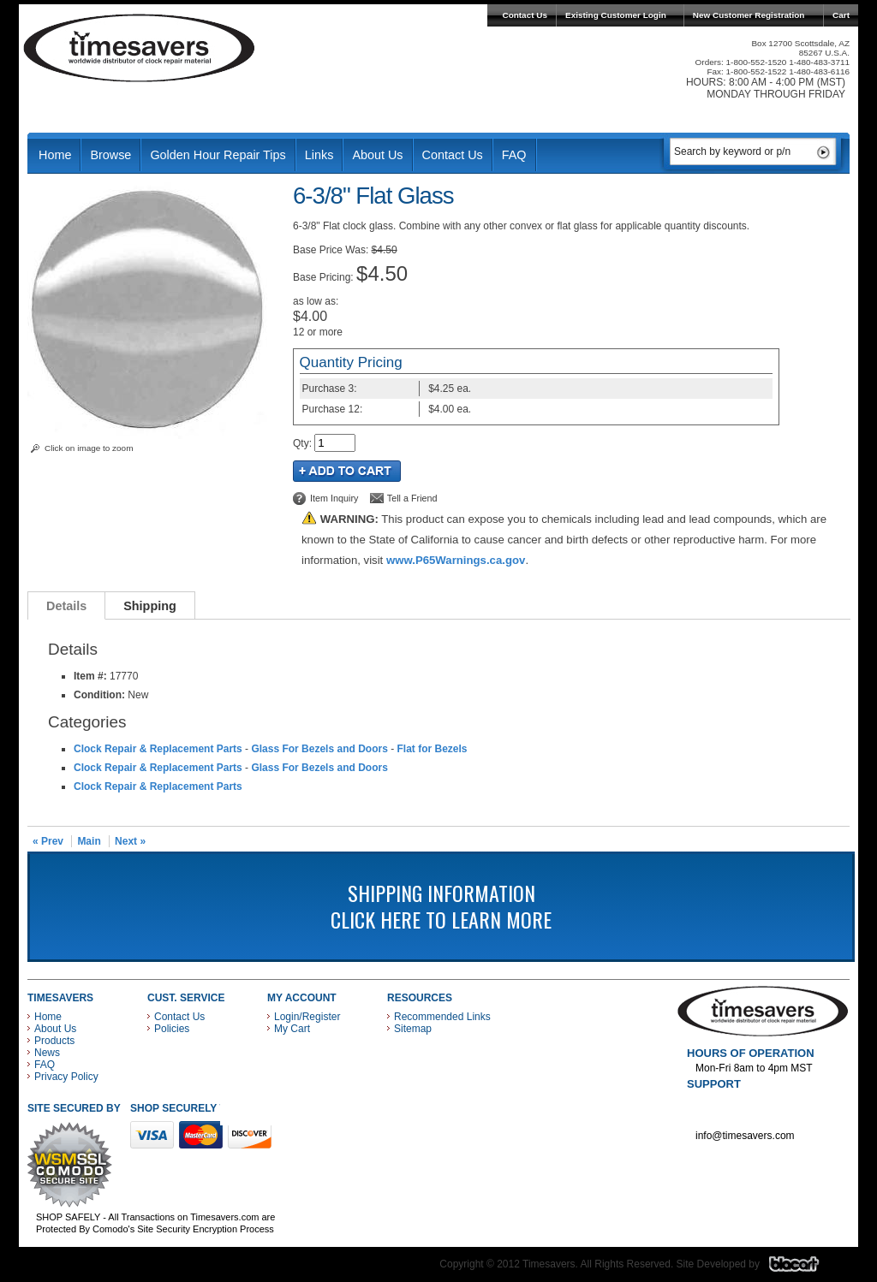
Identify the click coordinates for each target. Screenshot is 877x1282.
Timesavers (139, 48)
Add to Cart (347, 471)
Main (88, 841)
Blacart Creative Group (804, 1268)
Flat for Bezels (432, 749)
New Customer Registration (749, 15)
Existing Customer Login (615, 15)
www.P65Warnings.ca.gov (455, 560)
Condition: (99, 695)
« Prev (48, 841)
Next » (130, 841)
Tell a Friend (412, 498)
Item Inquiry (334, 498)
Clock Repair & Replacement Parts (158, 749)
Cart (841, 15)
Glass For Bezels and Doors (319, 749)
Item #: (92, 676)
